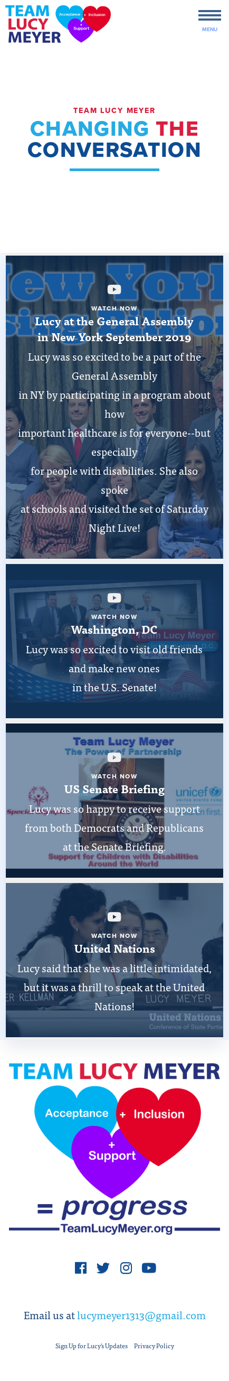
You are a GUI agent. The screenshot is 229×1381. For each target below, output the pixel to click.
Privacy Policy (154, 1345)
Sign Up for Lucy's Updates (91, 1345)
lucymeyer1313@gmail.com (141, 1314)
